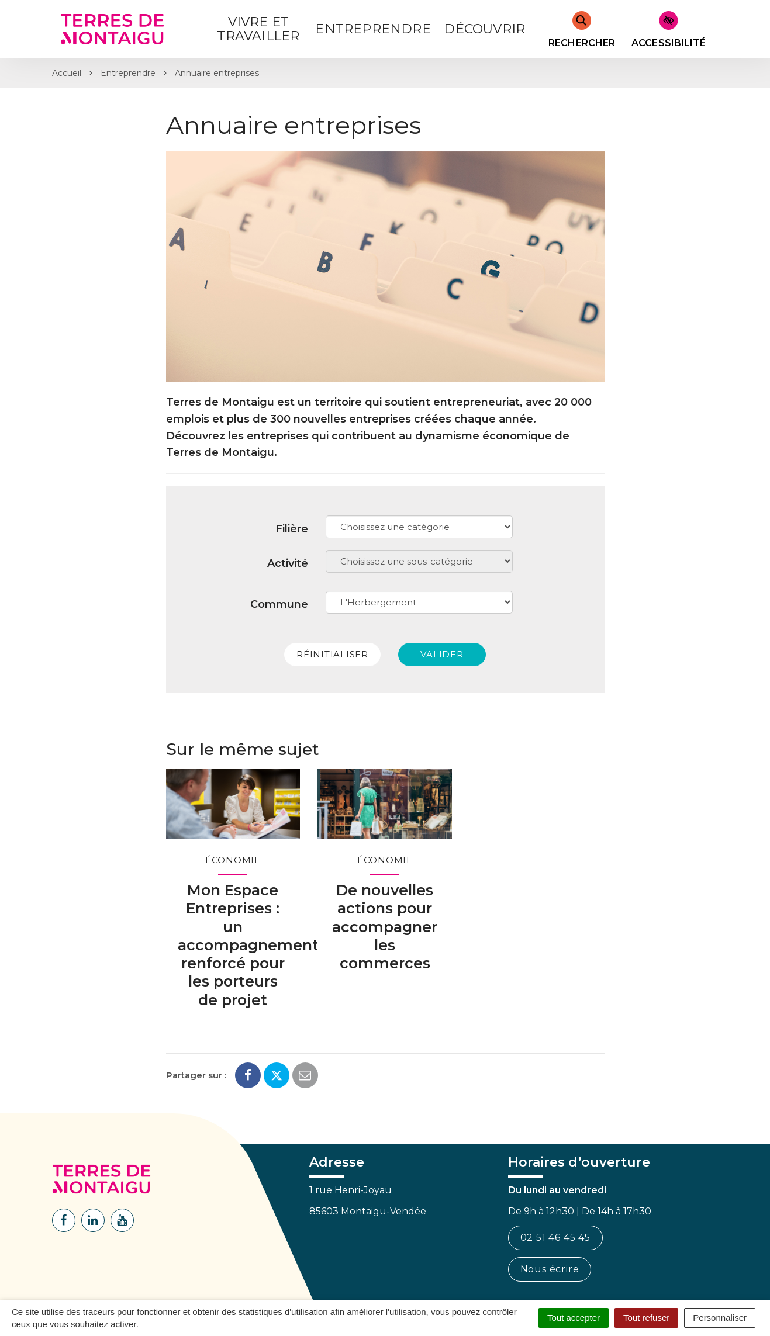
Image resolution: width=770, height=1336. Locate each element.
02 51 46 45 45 (555, 1237)
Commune (279, 604)
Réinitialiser (332, 654)
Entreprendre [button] (372, 29)
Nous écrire (549, 1269)
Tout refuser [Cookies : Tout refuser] (646, 1318)
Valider (441, 654)
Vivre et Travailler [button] (258, 29)
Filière (291, 528)
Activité (287, 563)
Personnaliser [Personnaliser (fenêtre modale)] (720, 1318)
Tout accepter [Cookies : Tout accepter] (573, 1318)
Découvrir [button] (484, 29)
